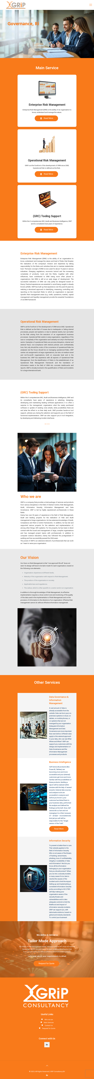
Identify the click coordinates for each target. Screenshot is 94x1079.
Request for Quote (48, 1028)
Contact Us (49, 1025)
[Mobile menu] (91, 5)
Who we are (49, 1019)
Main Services (49, 1022)
